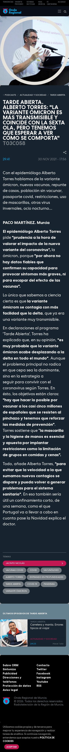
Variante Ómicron (16, 591)
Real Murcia (41, 3)
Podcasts (10, 94)
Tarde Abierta (13, 584)
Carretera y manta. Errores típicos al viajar (46, 626)
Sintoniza (9, 669)
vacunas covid (14, 570)
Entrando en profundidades (46, 577)
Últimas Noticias (31, 3)
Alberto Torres (14, 577)
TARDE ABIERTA (57, 94)
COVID (33, 570)
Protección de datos (17, 685)
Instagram (44, 677)
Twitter (42, 669)
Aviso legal (10, 690)
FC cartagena (52, 3)
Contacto (43, 665)
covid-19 (32, 584)
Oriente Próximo (19, 3)
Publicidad (10, 673)
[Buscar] (63, 11)
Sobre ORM (10, 665)
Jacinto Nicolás (34, 563)
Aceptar (11, 746)
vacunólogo (51, 570)
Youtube (42, 681)
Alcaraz (62, 2)
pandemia (49, 584)
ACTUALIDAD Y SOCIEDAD (33, 94)
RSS (39, 685)
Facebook (43, 673)
